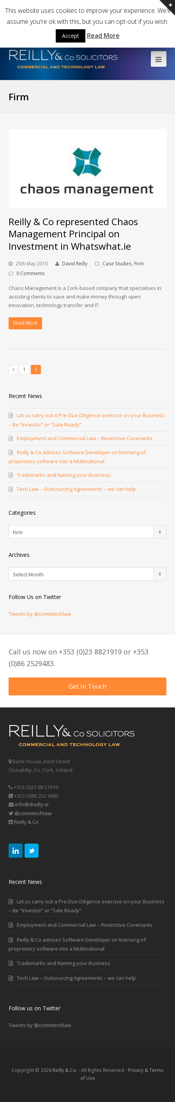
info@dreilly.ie (32, 804)
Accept (70, 35)
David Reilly (74, 263)
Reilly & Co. (65, 1070)
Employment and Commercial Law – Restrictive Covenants (84, 438)
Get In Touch (87, 686)
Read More (25, 323)
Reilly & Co (26, 821)
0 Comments (30, 273)
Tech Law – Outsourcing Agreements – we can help (76, 488)
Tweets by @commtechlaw (40, 613)
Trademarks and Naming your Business (63, 474)
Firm (139, 263)
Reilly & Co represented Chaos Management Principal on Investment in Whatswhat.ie (73, 233)
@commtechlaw (32, 813)
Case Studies (117, 263)
